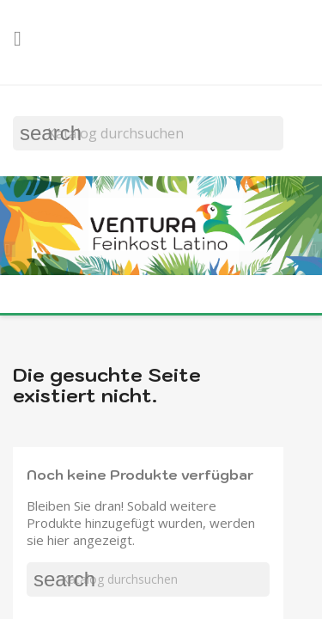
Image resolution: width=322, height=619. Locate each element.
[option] (161, 227)
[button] (13, 247)
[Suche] (148, 133)
